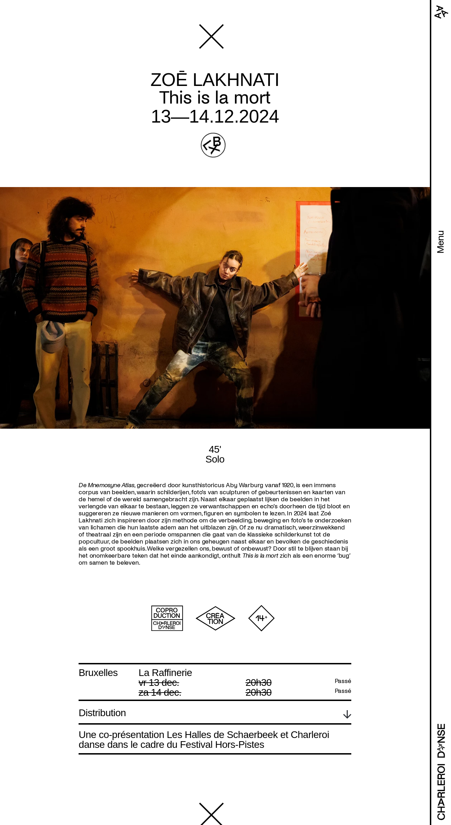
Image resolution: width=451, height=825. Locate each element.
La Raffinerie (165, 672)
